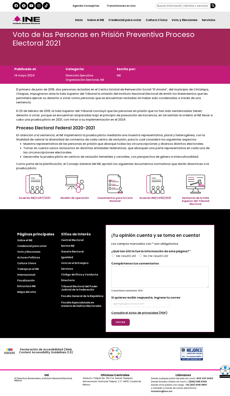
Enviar (120, 322)
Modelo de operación (75, 198)
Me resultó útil (126, 256)
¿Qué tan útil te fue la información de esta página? (151, 251)
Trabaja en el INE (28, 269)
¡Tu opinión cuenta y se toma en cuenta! (155, 235)
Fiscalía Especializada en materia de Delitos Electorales (81, 304)
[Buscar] (213, 5)
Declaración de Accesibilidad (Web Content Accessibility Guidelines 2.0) (46, 350)
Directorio (68, 280)
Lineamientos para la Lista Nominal (115, 199)
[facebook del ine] (16, 5)
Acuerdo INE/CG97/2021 (34, 198)
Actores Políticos (28, 257)
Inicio (79, 20)
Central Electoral (72, 240)
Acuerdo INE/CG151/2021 (155, 198)
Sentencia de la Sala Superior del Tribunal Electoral (195, 201)
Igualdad (67, 257)
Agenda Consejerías (85, 6)
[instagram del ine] (38, 5)
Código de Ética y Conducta (79, 274)
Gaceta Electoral (72, 251)
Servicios (208, 20)
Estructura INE (26, 286)
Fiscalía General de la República (82, 296)
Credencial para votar (124, 20)
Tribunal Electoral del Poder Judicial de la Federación (79, 288)
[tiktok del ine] (46, 5)
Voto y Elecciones (184, 20)
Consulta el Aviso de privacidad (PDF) (139, 313)
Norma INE (67, 246)
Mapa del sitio (26, 292)
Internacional (26, 275)
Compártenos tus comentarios (135, 264)
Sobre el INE (95, 20)
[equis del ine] (23, 5)
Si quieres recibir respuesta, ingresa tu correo (145, 298)
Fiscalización (26, 280)
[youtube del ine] (31, 5)
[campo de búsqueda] (183, 6)
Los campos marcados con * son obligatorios (144, 244)
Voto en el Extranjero (75, 263)
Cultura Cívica (156, 20)
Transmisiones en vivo (120, 6)
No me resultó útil (155, 256)
